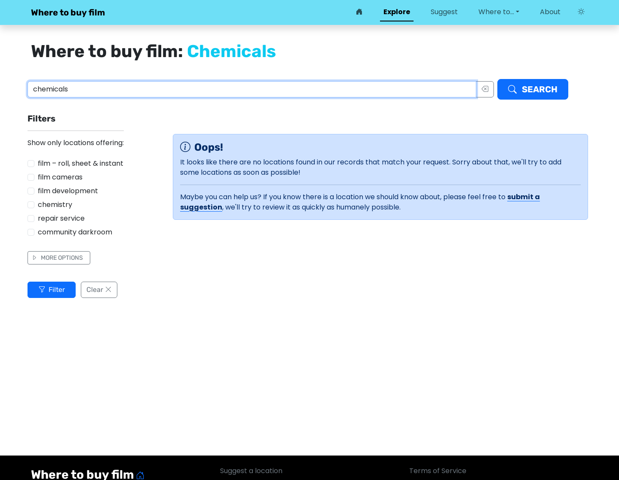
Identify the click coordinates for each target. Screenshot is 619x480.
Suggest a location (251, 471)
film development (68, 191)
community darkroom (75, 232)
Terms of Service (437, 471)
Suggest (444, 12)
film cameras (60, 177)
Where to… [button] (496, 12)
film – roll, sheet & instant (80, 163)
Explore (396, 12)
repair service (61, 218)
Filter (51, 290)
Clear (99, 290)
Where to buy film (68, 12)
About (550, 12)
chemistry (55, 205)
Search (533, 89)
